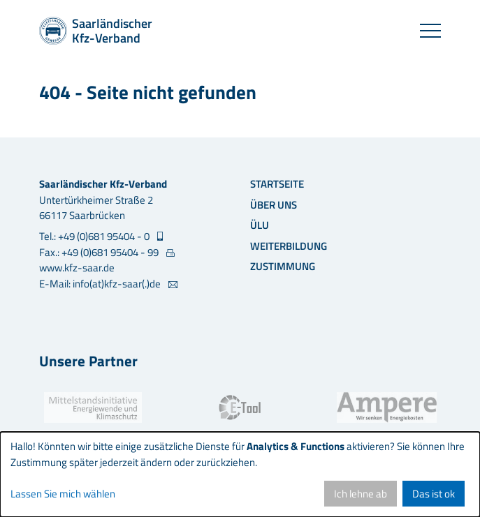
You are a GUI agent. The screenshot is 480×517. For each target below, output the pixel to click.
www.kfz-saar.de (77, 268)
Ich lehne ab (360, 494)
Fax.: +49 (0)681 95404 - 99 (100, 252)
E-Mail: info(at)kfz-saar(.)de (101, 284)
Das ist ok (433, 494)
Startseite (277, 184)
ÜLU (259, 225)
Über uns (273, 205)
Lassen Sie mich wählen (62, 494)
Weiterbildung (288, 246)
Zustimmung (282, 266)
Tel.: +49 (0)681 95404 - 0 (95, 236)
